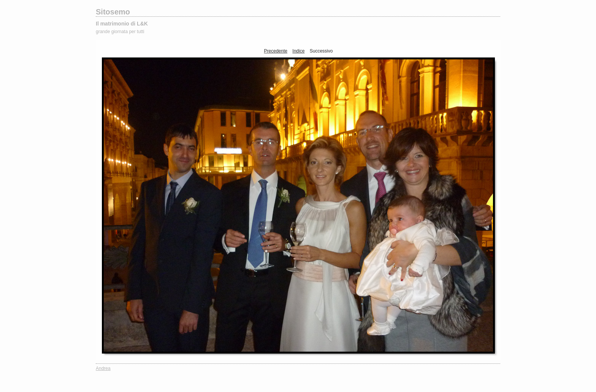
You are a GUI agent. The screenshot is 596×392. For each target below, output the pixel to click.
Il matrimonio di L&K (122, 24)
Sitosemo (113, 12)
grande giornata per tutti (120, 31)
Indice (298, 51)
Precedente (275, 51)
